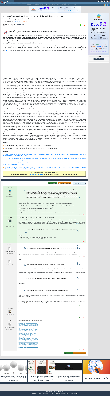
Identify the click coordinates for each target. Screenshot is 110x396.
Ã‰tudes (55, 1)
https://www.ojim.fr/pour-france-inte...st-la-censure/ (28, 347)
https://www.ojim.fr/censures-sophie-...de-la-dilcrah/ (28, 342)
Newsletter (43, 1)
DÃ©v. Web (39, 3)
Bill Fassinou (17, 22)
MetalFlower (10, 247)
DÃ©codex (77, 226)
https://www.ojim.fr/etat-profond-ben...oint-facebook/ (28, 334)
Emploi (49, 1)
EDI (43, 3)
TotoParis (10, 323)
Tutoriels (24, 1)
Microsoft (31, 3)
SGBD (54, 3)
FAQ (29, 1)
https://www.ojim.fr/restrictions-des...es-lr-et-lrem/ (28, 348)
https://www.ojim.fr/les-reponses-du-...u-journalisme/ (28, 330)
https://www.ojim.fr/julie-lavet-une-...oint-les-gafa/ (28, 325)
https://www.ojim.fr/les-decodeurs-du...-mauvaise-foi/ (28, 332)
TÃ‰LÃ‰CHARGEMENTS (51, 4)
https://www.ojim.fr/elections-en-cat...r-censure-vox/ (28, 328)
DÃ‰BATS (64, 4)
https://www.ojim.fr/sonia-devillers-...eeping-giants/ (28, 340)
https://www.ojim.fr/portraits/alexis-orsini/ (26, 337)
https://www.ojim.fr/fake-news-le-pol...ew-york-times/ (28, 339)
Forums (18, 1)
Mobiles (61, 3)
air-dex (10, 220)
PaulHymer (10, 310)
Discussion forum (98, 58)
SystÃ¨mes (67, 3)
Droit (60, 1)
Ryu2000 (10, 190)
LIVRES (43, 4)
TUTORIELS (29, 4)
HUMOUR (75, 4)
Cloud (21, 3)
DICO (71, 4)
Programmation (49, 3)
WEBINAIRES (38, 4)
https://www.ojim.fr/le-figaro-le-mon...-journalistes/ (28, 329)
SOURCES (59, 4)
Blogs (33, 1)
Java (35, 3)
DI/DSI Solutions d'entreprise (12, 3)
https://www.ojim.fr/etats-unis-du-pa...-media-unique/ (28, 344)
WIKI (68, 4)
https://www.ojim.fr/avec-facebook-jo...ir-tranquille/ (28, 343)
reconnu (8, 51)
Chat (37, 1)
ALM (26, 3)
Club (64, 1)
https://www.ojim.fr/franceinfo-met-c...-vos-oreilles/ (28, 335)
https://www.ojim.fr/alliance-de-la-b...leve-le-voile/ (28, 333)
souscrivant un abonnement (36, 175)
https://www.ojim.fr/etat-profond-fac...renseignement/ (28, 338)
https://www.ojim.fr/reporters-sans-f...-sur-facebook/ (28, 349)
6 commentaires (25, 22)
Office (58, 3)
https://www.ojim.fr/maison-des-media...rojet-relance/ (28, 327)
